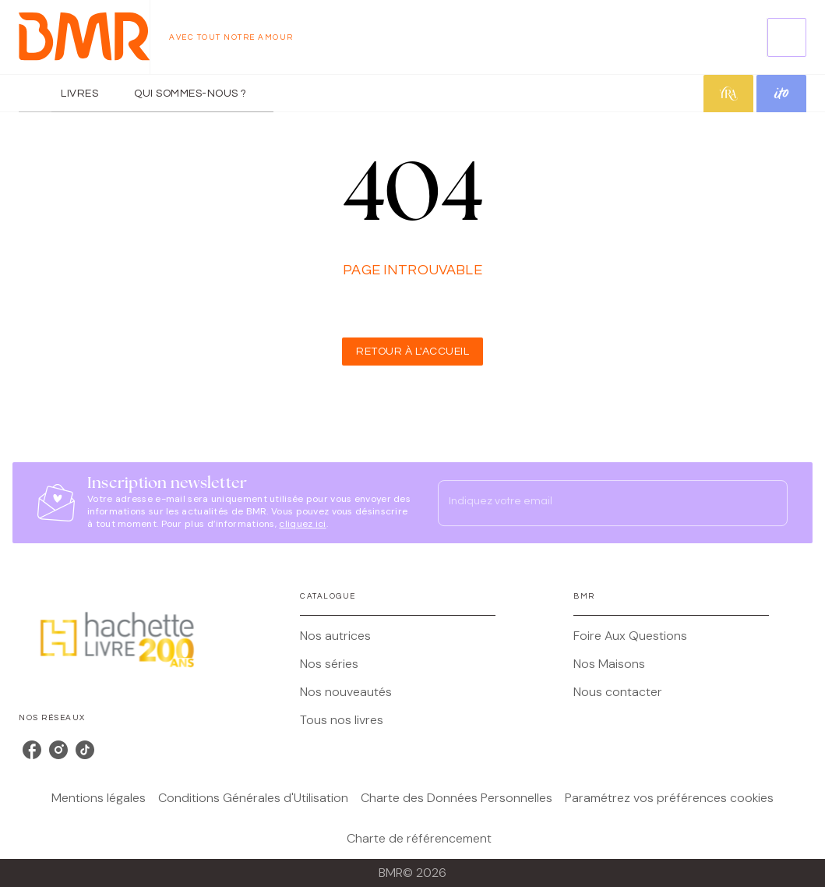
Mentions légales (98, 798)
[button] (412, 351)
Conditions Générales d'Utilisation (253, 798)
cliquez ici (302, 524)
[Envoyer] (769, 502)
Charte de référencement (419, 838)
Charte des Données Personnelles (456, 798)
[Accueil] (84, 37)
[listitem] (32, 750)
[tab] (35, 93)
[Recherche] (786, 37)
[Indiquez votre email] (593, 502)
